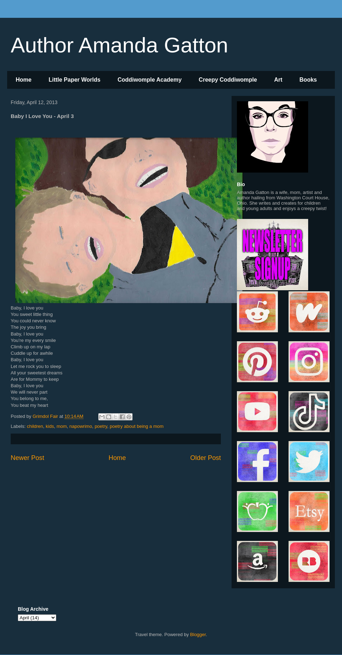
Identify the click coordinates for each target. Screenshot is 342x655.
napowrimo (80, 426)
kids (50, 426)
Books (308, 80)
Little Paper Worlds (74, 80)
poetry (101, 426)
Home (23, 80)
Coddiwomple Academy (150, 80)
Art (278, 80)
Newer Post (27, 457)
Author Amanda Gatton (119, 45)
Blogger (198, 634)
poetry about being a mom (137, 426)
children (35, 426)
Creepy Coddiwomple (228, 80)
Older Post (205, 457)
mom (62, 426)
